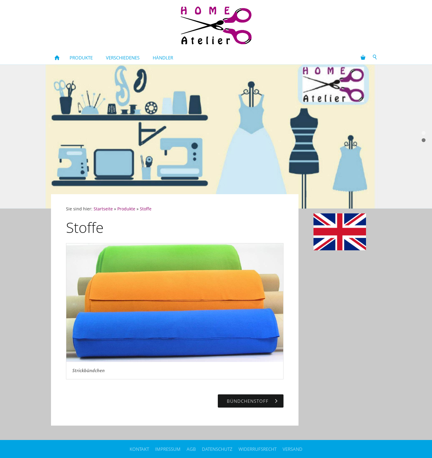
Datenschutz (217, 449)
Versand (292, 449)
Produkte (126, 209)
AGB (191, 449)
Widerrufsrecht (257, 449)
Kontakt (139, 449)
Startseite (103, 209)
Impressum (168, 449)
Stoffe (146, 209)
